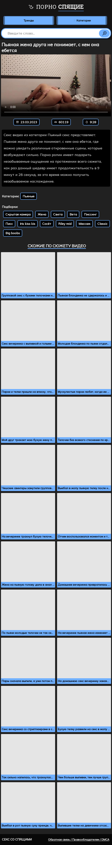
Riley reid (64, 224)
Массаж (84, 224)
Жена (42, 214)
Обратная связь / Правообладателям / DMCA (78, 839)
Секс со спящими (17, 839)
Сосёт (46, 224)
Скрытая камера (18, 214)
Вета (73, 214)
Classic (102, 224)
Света (58, 214)
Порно (56, 7)
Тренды (29, 20)
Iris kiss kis (27, 224)
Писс (9, 224)
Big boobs (12, 233)
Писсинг (90, 214)
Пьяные (28, 196)
